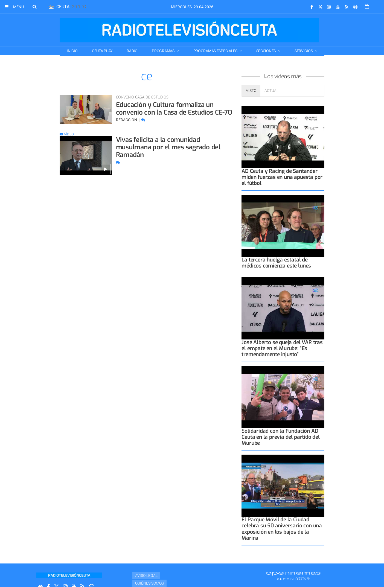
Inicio (72, 51)
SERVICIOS (304, 51)
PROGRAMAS (163, 51)
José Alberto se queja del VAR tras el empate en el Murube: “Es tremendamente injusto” (282, 348)
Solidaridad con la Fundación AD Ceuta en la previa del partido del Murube (280, 437)
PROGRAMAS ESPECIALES (215, 51)
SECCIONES (266, 51)
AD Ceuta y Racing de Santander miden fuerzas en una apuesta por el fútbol (282, 177)
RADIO (132, 51)
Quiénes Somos (149, 583)
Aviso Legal (146, 575)
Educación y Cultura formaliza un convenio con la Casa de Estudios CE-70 (174, 108)
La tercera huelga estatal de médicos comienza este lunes (276, 262)
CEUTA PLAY (102, 51)
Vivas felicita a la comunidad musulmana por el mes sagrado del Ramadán (168, 147)
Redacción (127, 120)
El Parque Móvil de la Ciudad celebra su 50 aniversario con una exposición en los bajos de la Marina (282, 528)
